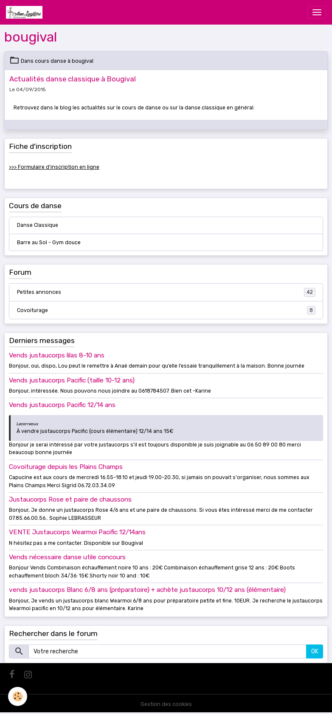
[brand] (25, 12)
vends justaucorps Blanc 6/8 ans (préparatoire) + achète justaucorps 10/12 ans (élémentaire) (147, 590)
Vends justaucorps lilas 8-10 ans (56, 355)
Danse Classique (37, 225)
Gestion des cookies (166, 704)
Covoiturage (166, 310)
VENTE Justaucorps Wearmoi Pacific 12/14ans (77, 532)
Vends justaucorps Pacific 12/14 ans (62, 405)
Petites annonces (166, 292)
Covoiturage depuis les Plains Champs (66, 467)
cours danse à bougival (64, 61)
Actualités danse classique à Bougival (72, 79)
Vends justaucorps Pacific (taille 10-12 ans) (72, 380)
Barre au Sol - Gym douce (49, 242)
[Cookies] (18, 696)
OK (314, 651)
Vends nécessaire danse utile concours (67, 557)
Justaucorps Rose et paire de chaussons (70, 499)
